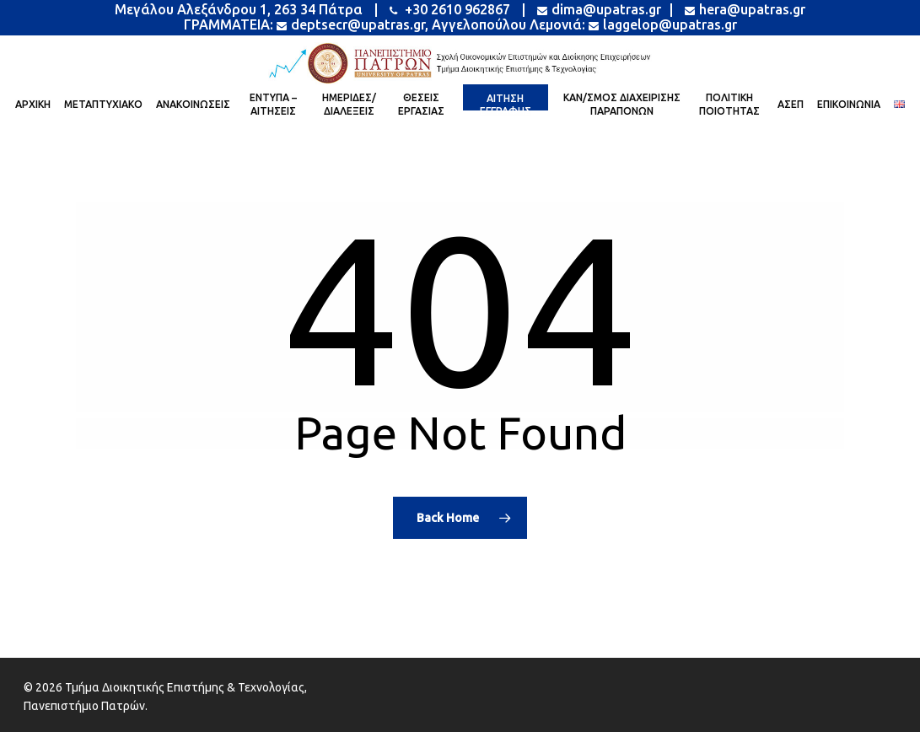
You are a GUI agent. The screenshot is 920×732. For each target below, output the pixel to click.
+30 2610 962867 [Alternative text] (450, 9)
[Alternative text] (459, 63)
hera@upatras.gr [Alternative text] (743, 9)
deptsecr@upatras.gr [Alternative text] (351, 24)
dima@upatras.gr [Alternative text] (599, 9)
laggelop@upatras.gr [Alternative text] (663, 24)
